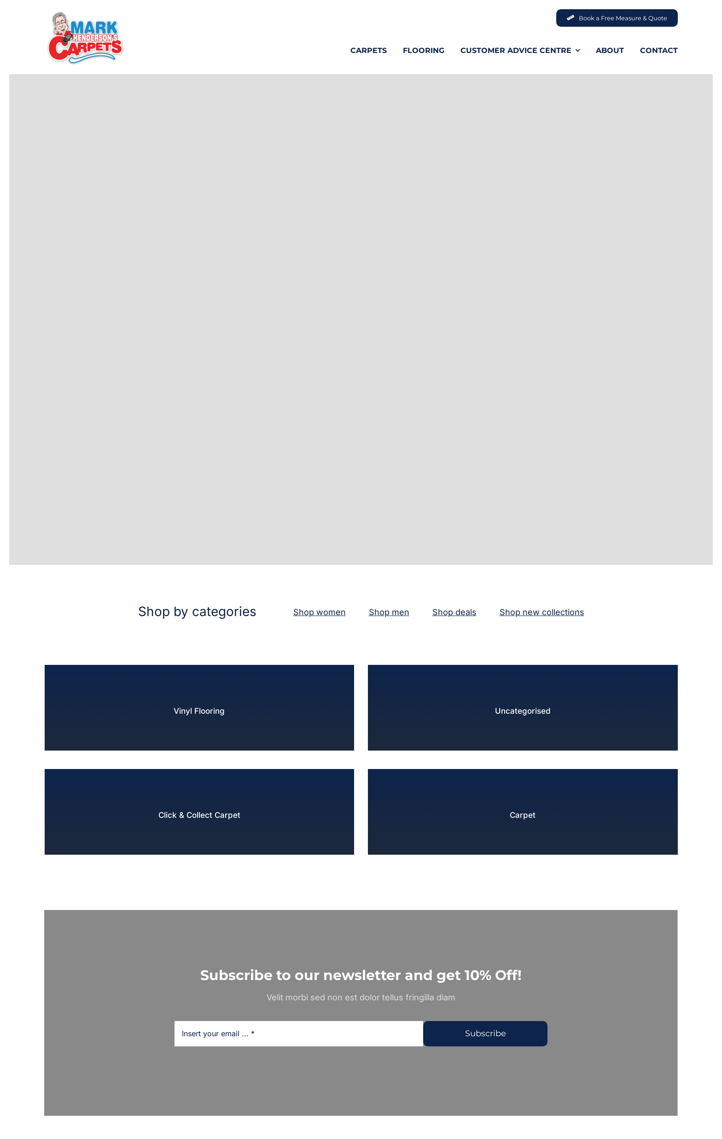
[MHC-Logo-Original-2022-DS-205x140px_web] (85, 13)
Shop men (389, 612)
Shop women (319, 612)
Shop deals (454, 612)
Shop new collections (542, 612)
